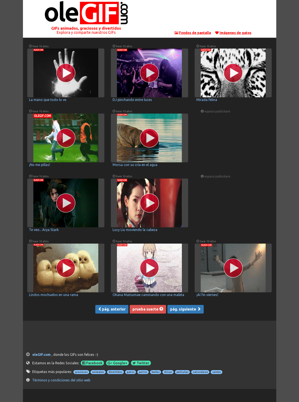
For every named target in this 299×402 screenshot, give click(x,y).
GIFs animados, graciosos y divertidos (86, 28)
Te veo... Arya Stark (44, 230)
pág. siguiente (185, 309)
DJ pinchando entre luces (132, 100)
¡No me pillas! (39, 165)
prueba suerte (148, 309)
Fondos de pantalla (195, 33)
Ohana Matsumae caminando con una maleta (148, 295)
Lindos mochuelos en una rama (53, 295)
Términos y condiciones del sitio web (61, 380)
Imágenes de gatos (235, 33)
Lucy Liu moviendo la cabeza (135, 230)
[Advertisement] (212, 16)
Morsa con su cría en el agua (135, 165)
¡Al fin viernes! (207, 295)
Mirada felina (206, 100)
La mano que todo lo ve (47, 100)
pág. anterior (112, 309)
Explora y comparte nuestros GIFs (86, 32)
